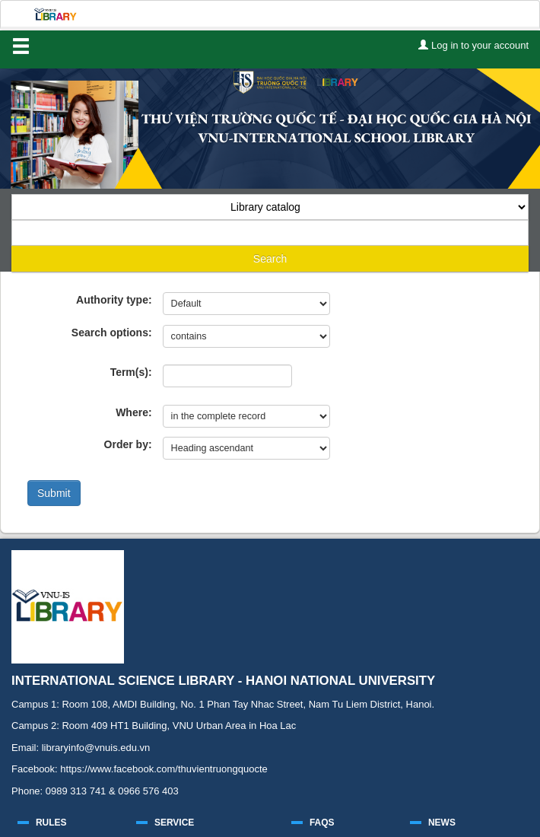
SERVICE (174, 822)
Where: (133, 412)
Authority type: (114, 300)
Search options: (111, 332)
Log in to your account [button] (473, 45)
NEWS (442, 822)
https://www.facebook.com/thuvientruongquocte (163, 769)
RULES (51, 822)
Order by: (128, 444)
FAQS (322, 822)
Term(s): (131, 372)
